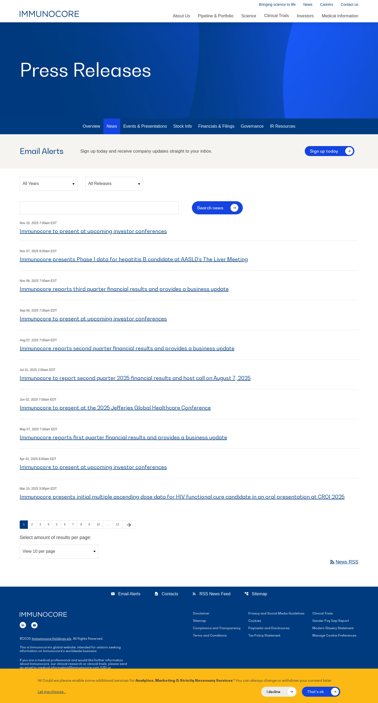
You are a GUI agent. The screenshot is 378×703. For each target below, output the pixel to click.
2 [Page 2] (33, 525)
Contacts (166, 595)
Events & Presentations (145, 127)
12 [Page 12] (119, 525)
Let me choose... (52, 691)
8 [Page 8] (82, 525)
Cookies (254, 622)
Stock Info (182, 127)
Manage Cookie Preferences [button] (334, 636)
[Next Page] (128, 525)
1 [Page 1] (25, 525)
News (307, 5)
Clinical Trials (276, 15)
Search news (210, 208)
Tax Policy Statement (264, 636)
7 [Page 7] (74, 525)
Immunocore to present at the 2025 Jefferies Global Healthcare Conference (115, 409)
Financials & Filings (216, 127)
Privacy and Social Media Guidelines (276, 614)
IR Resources (282, 127)
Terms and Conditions (210, 636)
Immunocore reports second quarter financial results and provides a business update (127, 349)
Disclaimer (201, 614)
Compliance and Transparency (216, 629)
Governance (252, 127)
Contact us (349, 5)
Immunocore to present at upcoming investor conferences (93, 232)
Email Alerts (125, 595)
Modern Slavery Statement (333, 629)
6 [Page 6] (66, 525)
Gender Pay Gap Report (330, 622)
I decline (273, 691)
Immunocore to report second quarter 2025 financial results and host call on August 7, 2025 (135, 379)
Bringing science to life (277, 5)
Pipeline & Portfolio (215, 16)
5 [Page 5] (58, 525)
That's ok (315, 691)
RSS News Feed (211, 595)
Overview (91, 127)
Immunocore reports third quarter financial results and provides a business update (124, 290)
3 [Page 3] (41, 525)
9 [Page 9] (90, 525)
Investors (305, 16)
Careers (326, 5)
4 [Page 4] (49, 525)
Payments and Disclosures (269, 629)
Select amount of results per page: (56, 538)
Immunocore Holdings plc (51, 640)
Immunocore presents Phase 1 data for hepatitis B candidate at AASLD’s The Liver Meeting (134, 260)
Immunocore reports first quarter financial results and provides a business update (123, 438)
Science (248, 16)
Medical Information (340, 16)
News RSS (343, 563)
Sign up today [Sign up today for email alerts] (324, 152)
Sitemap (255, 595)
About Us (181, 16)
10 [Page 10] (99, 525)
